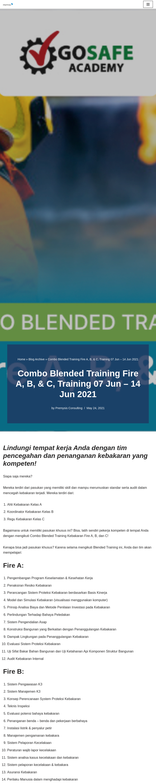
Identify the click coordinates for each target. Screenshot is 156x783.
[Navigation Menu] (148, 4)
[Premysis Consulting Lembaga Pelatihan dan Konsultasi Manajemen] (9, 4)
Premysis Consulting (68, 408)
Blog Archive (36, 359)
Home (21, 359)
